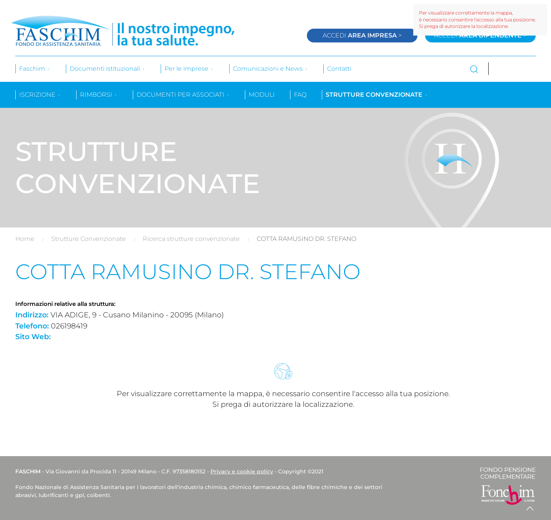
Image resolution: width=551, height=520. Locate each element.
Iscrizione (40, 94)
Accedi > (362, 35)
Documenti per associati (183, 94)
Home (24, 238)
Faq (300, 94)
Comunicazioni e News (270, 68)
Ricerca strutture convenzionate (191, 238)
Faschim (35, 68)
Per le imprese (189, 68)
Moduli (262, 94)
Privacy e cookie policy (241, 471)
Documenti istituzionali (107, 68)
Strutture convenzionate (377, 94)
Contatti (339, 68)
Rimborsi (98, 94)
